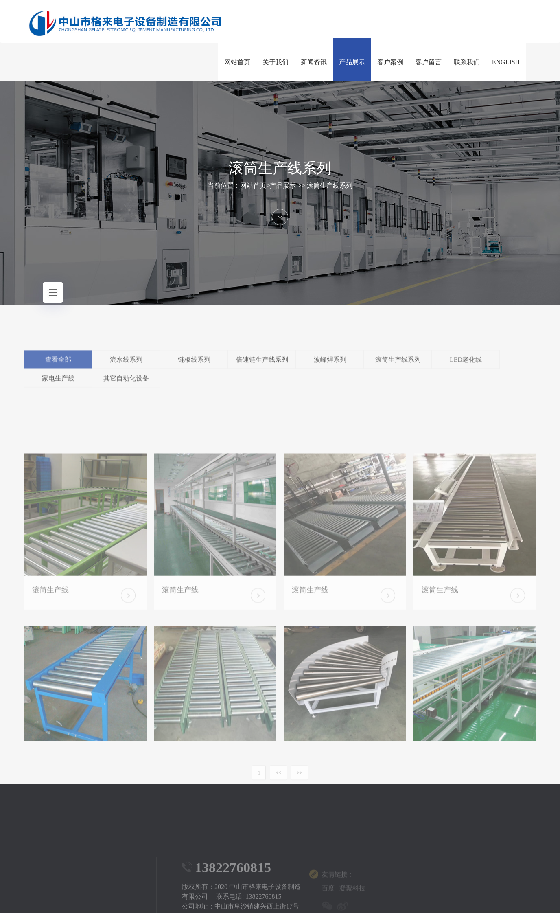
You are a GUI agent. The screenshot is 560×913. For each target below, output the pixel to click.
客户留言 (429, 62)
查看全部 (58, 367)
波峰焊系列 (330, 367)
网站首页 (237, 62)
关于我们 (275, 62)
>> (299, 782)
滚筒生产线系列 (329, 185)
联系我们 (467, 62)
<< (278, 782)
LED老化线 (466, 367)
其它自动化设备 (126, 386)
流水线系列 (126, 367)
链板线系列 (194, 367)
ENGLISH (506, 62)
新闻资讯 (314, 62)
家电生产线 (58, 386)
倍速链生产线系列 (262, 367)
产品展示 (352, 62)
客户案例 (390, 62)
